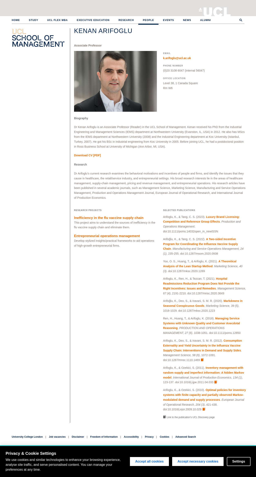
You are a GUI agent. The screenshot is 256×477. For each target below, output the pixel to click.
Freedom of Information (104, 436)
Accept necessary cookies (197, 461)
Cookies (164, 436)
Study (33, 20)
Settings (238, 461)
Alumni (205, 20)
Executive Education (93, 20)
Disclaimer (78, 436)
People (148, 20)
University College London (217, 11)
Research (126, 20)
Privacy (149, 436)
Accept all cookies (149, 461)
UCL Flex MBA (57, 20)
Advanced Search (185, 436)
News (187, 20)
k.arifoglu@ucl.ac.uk (177, 58)
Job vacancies (57, 436)
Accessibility (131, 436)
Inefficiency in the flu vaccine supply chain (108, 218)
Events (168, 20)
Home (16, 20)
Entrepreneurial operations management (107, 236)
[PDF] (87, 155)
